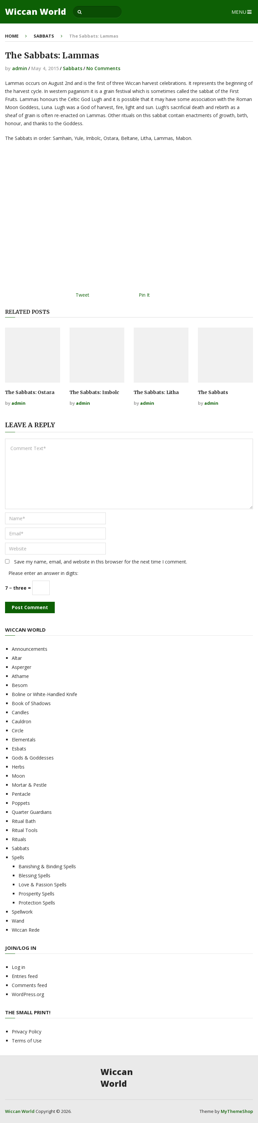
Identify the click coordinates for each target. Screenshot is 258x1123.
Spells (18, 857)
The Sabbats (213, 392)
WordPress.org (28, 994)
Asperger (21, 667)
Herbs (18, 767)
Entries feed (25, 976)
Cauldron (21, 721)
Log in (18, 967)
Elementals (24, 739)
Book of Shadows (31, 703)
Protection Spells (36, 902)
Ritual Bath (24, 821)
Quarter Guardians (32, 812)
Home (11, 36)
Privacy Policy (26, 1031)
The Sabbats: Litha (156, 392)
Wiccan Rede (26, 930)
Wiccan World (35, 11)
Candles (20, 712)
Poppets (21, 803)
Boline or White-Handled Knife (44, 694)
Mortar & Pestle (29, 785)
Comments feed (29, 985)
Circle (18, 730)
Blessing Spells (34, 875)
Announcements (29, 649)
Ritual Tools (25, 830)
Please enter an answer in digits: (43, 573)
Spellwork (22, 912)
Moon (18, 776)
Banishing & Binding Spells (47, 866)
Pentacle (21, 794)
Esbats (19, 748)
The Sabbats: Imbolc (94, 392)
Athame (20, 676)
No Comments (103, 68)
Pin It (144, 295)
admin (19, 68)
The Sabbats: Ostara (29, 392)
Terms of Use (27, 1040)
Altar (17, 658)
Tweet (82, 295)
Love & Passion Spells (42, 884)
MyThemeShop (237, 1111)
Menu (238, 11)
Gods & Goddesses (33, 757)
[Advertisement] (129, 219)
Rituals (19, 839)
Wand (18, 921)
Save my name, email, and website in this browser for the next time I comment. (100, 561)
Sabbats (44, 36)
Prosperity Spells (36, 893)
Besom (20, 685)
